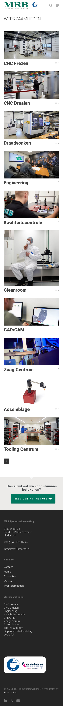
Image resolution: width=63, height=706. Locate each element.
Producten (10, 576)
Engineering (10, 611)
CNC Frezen (11, 604)
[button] (57, 5)
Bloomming (10, 692)
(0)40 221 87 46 (16, 542)
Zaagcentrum (12, 621)
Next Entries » (6, 212)
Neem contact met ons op (33, 499)
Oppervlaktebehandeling (18, 631)
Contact (8, 567)
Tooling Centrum (13, 627)
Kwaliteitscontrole (14, 614)
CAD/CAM (9, 617)
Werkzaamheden (14, 585)
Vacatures (9, 581)
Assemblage (11, 624)
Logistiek (9, 634)
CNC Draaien (11, 607)
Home (7, 571)
